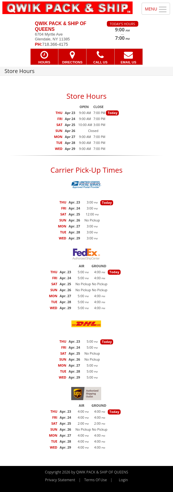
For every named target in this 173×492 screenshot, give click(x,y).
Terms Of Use (95, 479)
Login (123, 479)
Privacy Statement (60, 479)
